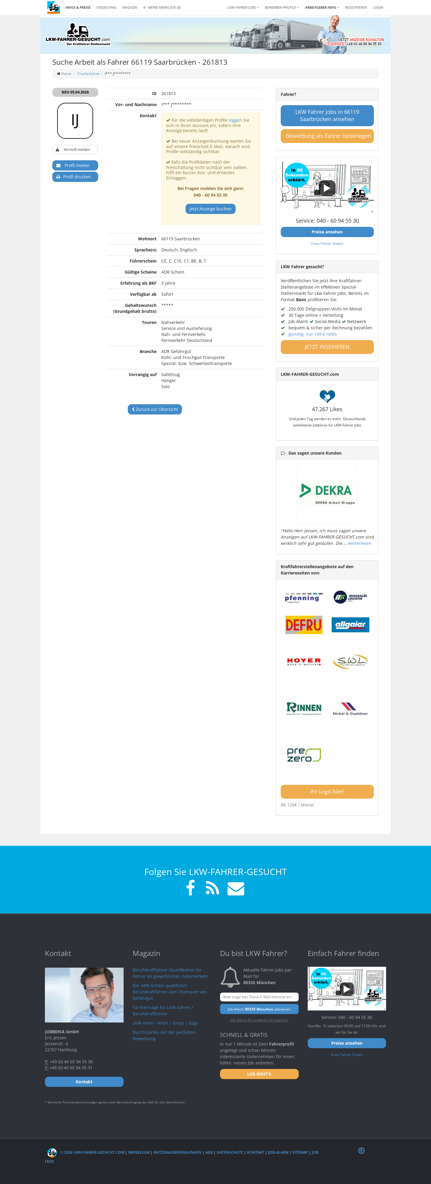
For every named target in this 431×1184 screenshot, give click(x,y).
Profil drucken (73, 177)
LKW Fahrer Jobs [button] (243, 7)
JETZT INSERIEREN (327, 346)
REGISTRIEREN (356, 7)
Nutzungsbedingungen (177, 1152)
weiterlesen (359, 543)
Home (66, 73)
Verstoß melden (73, 150)
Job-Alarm (278, 1152)
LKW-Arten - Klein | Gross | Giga (165, 1023)
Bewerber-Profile (282, 7)
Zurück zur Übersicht (155, 409)
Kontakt (255, 1152)
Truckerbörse (88, 73)
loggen (235, 120)
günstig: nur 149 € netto (313, 334)
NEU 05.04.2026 (75, 92)
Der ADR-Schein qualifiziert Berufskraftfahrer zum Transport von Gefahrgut (170, 992)
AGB (209, 1152)
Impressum (139, 1152)
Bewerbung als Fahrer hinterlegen (328, 135)
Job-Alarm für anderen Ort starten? (259, 1019)
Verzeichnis (106, 7)
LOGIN (378, 7)
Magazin (129, 7)
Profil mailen (73, 165)
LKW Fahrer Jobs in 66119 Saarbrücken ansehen (327, 115)
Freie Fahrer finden (327, 243)
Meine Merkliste (161, 7)
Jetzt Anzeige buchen (210, 209)
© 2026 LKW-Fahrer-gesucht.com (85, 1152)
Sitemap (300, 1152)
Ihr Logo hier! (327, 791)
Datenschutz (230, 1152)
